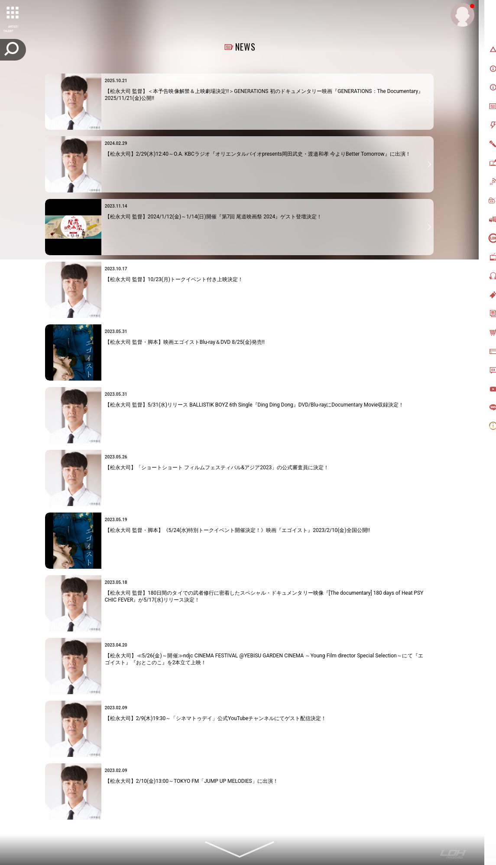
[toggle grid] (13, 13)
